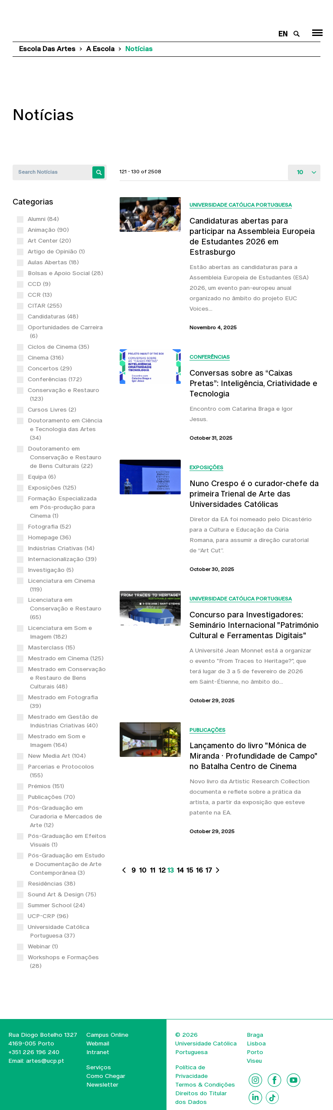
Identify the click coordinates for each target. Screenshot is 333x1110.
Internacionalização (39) (63, 558)
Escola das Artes (47, 49)
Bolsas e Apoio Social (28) (66, 272)
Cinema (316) (47, 357)
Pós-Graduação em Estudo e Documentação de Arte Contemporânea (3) (67, 864)
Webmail (97, 1043)
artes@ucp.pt (44, 1060)
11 (152, 870)
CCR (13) (41, 294)
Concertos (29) (51, 368)
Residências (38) (52, 883)
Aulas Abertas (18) (54, 262)
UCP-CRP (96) (49, 915)
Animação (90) (49, 229)
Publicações (207, 730)
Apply (98, 172)
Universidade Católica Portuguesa (240, 205)
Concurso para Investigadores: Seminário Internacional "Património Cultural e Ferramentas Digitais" (254, 625)
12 (162, 870)
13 (170, 870)
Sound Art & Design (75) (63, 894)
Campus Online (107, 1034)
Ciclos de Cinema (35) (59, 346)
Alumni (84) (44, 218)
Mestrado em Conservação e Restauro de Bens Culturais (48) (68, 677)
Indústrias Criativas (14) (62, 548)
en (282, 34)
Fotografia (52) (50, 526)
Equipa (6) (43, 476)
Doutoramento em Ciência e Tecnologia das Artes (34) (66, 429)
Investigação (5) (52, 569)
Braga (255, 1034)
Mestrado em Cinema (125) (67, 658)
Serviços (98, 1067)
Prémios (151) (47, 785)
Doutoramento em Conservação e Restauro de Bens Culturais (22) (65, 457)
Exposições (206, 467)
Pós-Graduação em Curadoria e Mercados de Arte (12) (66, 816)
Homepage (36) (50, 537)
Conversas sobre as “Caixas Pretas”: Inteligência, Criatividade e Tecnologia (253, 383)
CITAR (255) (46, 305)
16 (199, 870)
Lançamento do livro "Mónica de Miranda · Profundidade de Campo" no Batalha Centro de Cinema (253, 756)
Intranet (97, 1051)
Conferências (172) (56, 379)
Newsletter (102, 1084)
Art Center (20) (50, 240)
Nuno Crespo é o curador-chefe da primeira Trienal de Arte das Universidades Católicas (254, 494)
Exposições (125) (53, 487)
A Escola (100, 49)
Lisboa (256, 1043)
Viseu (254, 1060)
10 (143, 870)
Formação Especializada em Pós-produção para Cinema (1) (63, 507)
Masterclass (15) (52, 647)
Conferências (209, 357)
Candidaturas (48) (54, 316)
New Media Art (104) (58, 755)
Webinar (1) (44, 946)
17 (209, 870)
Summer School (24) (57, 905)
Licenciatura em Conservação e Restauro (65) (65, 608)
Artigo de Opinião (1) (57, 251)
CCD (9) (40, 283)
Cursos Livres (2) (53, 409)
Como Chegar (105, 1075)
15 (189, 870)
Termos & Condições (205, 1084)
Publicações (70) (52, 796)
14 (180, 870)
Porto (255, 1051)
